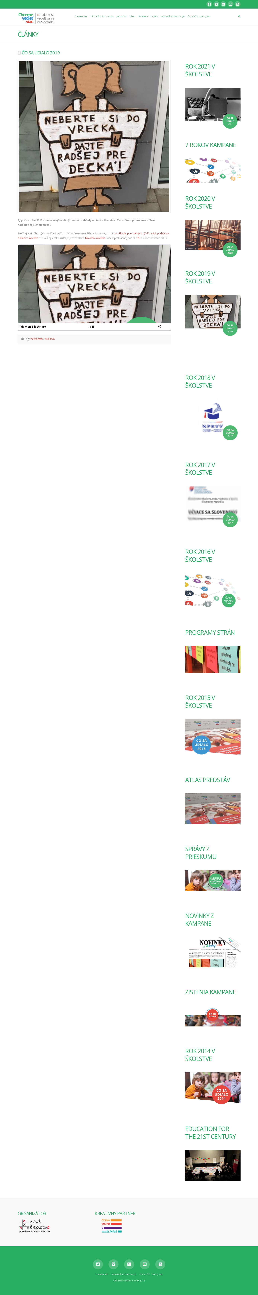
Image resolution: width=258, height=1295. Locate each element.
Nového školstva (95, 238)
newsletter (37, 339)
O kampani (101, 1274)
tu (139, 238)
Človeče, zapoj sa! (151, 1274)
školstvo (50, 339)
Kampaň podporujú (124, 1274)
